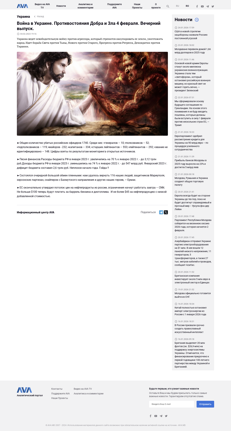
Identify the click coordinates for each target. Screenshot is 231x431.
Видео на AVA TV (83, 388)
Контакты (56, 388)
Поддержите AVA (60, 393)
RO (187, 6)
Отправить (205, 404)
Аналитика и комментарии (88, 393)
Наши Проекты (59, 398)
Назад (40, 16)
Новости (61, 6)
